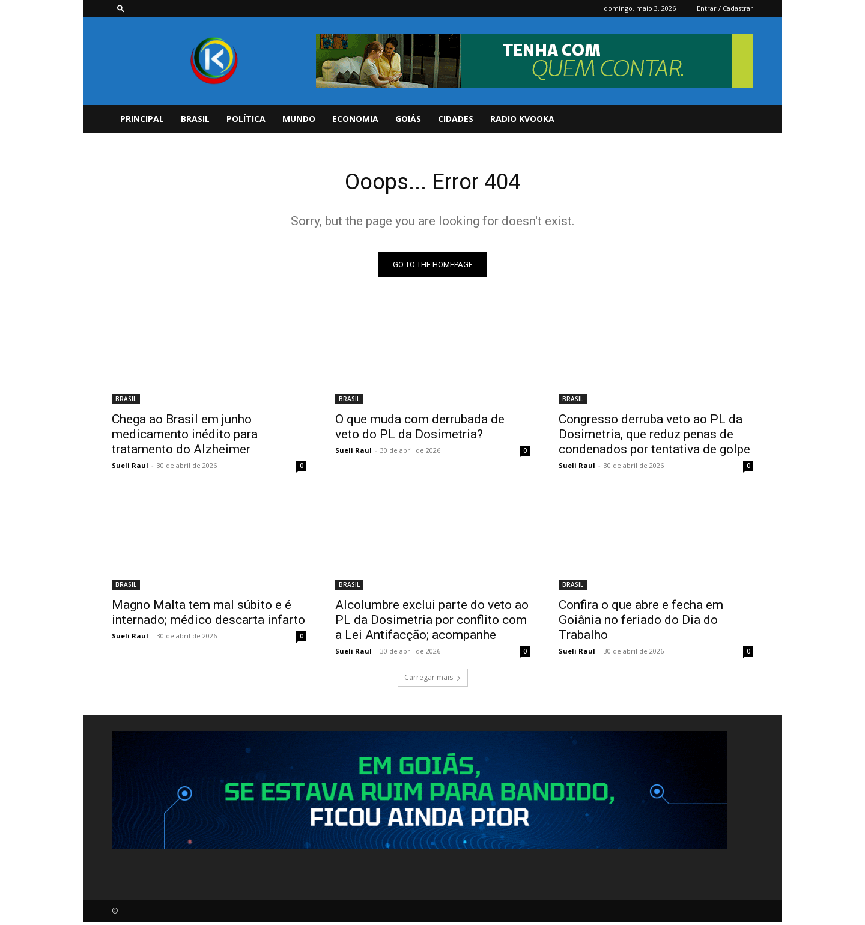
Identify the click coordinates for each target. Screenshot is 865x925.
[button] (121, 8)
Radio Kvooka (522, 118)
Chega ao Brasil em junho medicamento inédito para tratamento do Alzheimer (185, 437)
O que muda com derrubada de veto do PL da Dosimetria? (420, 429)
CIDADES (455, 118)
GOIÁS (408, 118)
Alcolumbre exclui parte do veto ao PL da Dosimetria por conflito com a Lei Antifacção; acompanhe (432, 623)
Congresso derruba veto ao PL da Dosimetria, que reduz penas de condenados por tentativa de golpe (654, 437)
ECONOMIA (355, 118)
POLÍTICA (246, 118)
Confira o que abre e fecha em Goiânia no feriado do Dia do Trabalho (641, 623)
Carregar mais (432, 680)
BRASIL (195, 118)
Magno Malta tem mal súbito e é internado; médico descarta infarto (208, 615)
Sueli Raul (130, 468)
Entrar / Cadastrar (725, 8)
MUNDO (298, 118)
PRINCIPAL (142, 118)
